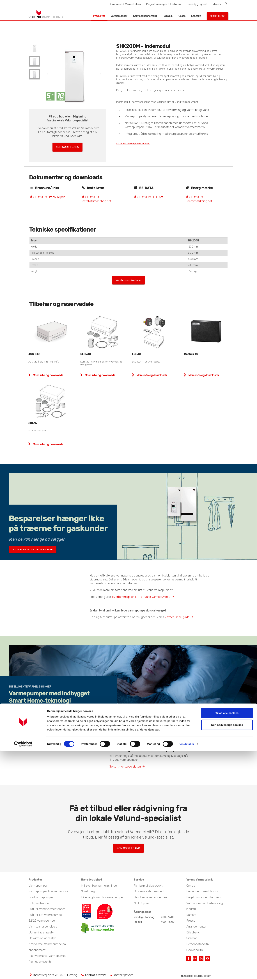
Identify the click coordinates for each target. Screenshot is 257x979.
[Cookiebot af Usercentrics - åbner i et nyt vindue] (23, 972)
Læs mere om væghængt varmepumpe (33, 548)
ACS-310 (34, 353)
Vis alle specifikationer (128, 279)
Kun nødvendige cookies (227, 952)
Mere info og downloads (47, 374)
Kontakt (196, 16)
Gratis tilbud (218, 16)
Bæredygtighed (196, 4)
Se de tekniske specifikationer (138, 143)
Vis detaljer (187, 971)
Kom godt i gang (67, 146)
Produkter (99, 16)
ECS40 (136, 353)
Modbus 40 (191, 353)
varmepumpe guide (177, 616)
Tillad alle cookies (226, 940)
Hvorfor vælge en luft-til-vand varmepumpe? (141, 596)
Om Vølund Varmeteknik (125, 4)
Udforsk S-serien (22, 720)
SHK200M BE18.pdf (148, 195)
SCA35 (32, 422)
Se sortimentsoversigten (125, 765)
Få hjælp (168, 16)
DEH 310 (85, 353)
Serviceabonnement (145, 16)
